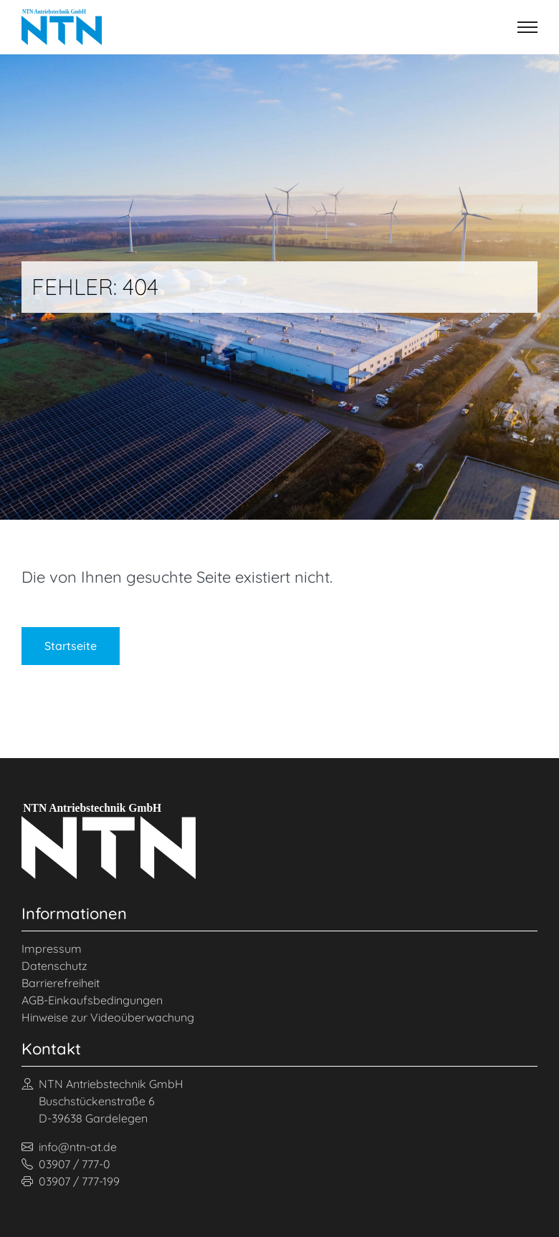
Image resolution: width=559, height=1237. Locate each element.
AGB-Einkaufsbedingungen (92, 1000)
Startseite (70, 646)
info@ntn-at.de (69, 1147)
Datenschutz (54, 966)
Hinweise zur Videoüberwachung (108, 1017)
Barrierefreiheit (61, 983)
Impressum (52, 948)
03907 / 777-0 (66, 1164)
